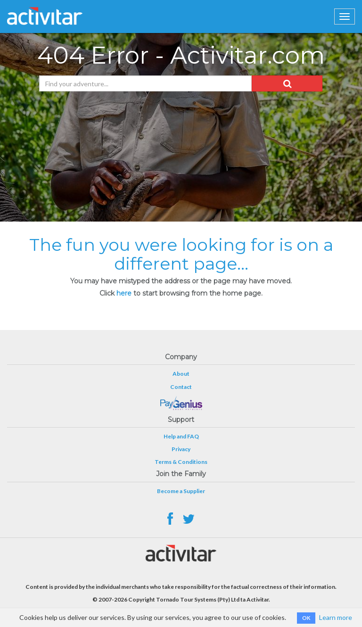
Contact (181, 386)
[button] (287, 83)
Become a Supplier (181, 491)
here (124, 293)
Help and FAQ (181, 436)
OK (306, 618)
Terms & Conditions (181, 461)
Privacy (181, 449)
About (181, 373)
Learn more (335, 617)
